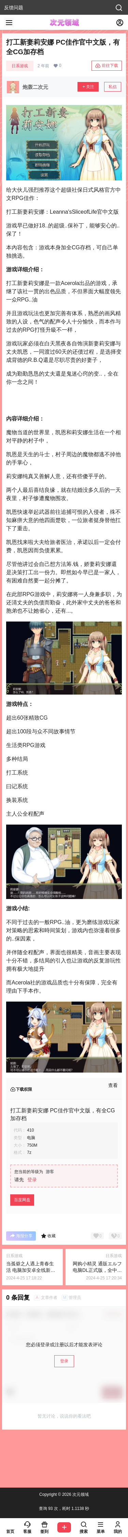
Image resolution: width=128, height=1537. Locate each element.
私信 (113, 86)
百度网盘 (22, 1199)
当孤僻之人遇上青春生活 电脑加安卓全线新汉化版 (30, 1270)
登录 (32, 1179)
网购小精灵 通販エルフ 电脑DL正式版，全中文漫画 (97, 1270)
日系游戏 (20, 65)
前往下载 (106, 66)
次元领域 (80, 1494)
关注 (88, 86)
